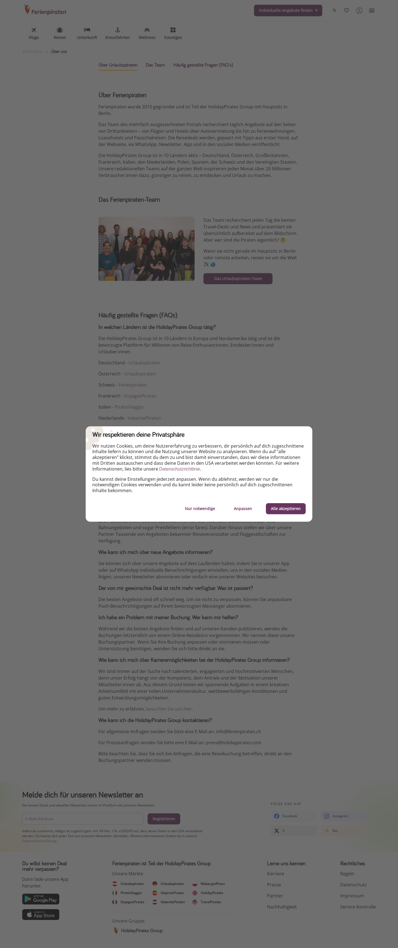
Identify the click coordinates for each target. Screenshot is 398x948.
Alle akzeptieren (286, 508)
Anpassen (243, 508)
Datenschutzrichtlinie (179, 469)
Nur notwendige (200, 508)
